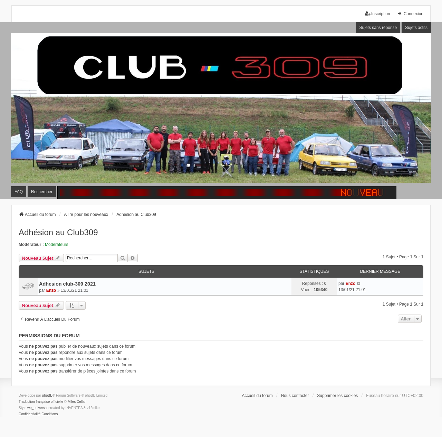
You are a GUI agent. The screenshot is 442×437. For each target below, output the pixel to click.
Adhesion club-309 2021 (67, 284)
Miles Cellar (77, 402)
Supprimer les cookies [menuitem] (337, 395)
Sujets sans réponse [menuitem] (378, 27)
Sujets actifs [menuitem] (416, 27)
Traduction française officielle (41, 402)
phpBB (47, 395)
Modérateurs (56, 244)
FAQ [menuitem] (19, 191)
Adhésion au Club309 (58, 232)
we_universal (37, 408)
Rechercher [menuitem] (41, 191)
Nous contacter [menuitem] (295, 395)
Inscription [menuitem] (377, 13)
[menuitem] (29, 414)
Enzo (51, 290)
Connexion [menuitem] (410, 13)
